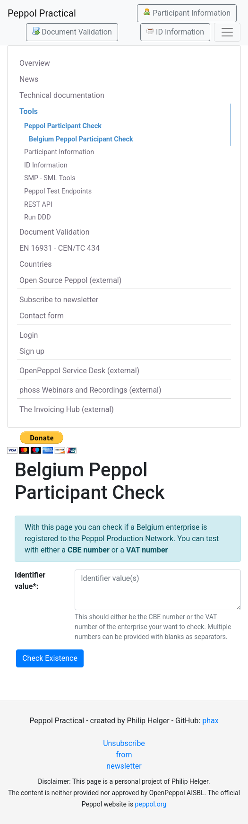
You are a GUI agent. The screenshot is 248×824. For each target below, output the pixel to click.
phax (210, 720)
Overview (34, 63)
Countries (35, 264)
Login (28, 335)
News (28, 79)
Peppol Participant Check (63, 126)
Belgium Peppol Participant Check (81, 139)
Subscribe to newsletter (58, 299)
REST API (38, 205)
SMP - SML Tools (50, 178)
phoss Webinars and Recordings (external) (90, 390)
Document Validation (71, 31)
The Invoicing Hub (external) (66, 409)
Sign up (31, 351)
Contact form (41, 315)
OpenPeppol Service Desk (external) (79, 370)
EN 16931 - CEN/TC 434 (59, 248)
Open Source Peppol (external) (70, 280)
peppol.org (151, 804)
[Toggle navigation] (227, 32)
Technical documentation (61, 95)
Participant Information (187, 13)
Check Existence (49, 658)
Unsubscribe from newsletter (124, 755)
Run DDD (37, 217)
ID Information (175, 31)
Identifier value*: (30, 580)
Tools (28, 111)
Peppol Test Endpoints (58, 191)
